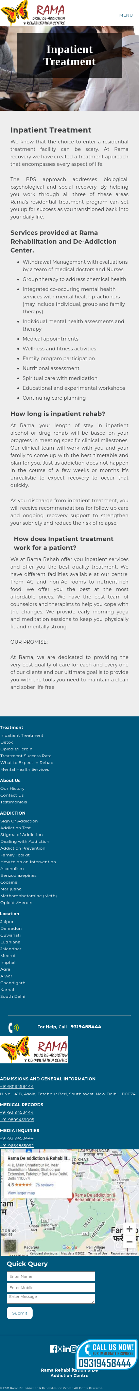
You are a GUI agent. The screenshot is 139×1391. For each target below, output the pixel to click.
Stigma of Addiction (21, 834)
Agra (5, 969)
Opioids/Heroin (16, 902)
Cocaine (8, 882)
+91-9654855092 (17, 1145)
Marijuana (11, 888)
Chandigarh (12, 982)
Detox (6, 742)
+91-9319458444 (17, 1086)
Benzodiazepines (18, 875)
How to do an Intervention (28, 861)
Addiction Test (15, 827)
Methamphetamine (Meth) (28, 895)
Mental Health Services (24, 769)
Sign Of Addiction (19, 820)
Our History (12, 788)
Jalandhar (10, 948)
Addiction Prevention (23, 848)
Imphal (8, 962)
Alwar (6, 975)
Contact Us (12, 795)
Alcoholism (12, 868)
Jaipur (7, 921)
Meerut (8, 955)
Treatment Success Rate (26, 755)
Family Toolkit (15, 854)
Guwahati (10, 935)
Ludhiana (10, 941)
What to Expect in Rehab (26, 762)
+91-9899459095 (17, 1119)
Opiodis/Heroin (16, 748)
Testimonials (13, 801)
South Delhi (12, 996)
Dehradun (11, 928)
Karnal (7, 989)
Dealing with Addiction (24, 841)
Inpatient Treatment (22, 735)
